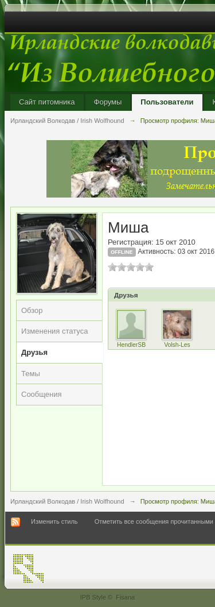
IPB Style (93, 597)
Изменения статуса (54, 331)
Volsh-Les (177, 345)
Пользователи (166, 102)
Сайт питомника (47, 102)
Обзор (32, 310)
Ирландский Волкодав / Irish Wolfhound (67, 501)
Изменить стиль (54, 521)
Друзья (34, 352)
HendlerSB (131, 345)
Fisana (125, 597)
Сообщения (41, 394)
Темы (30, 373)
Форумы (108, 102)
